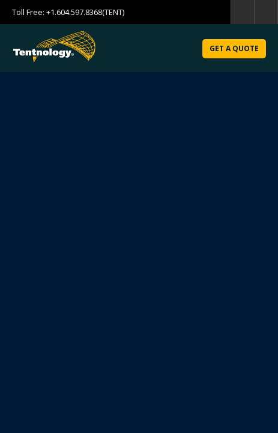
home (266, 12)
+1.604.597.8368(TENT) (85, 12)
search (242, 12)
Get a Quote (234, 48)
